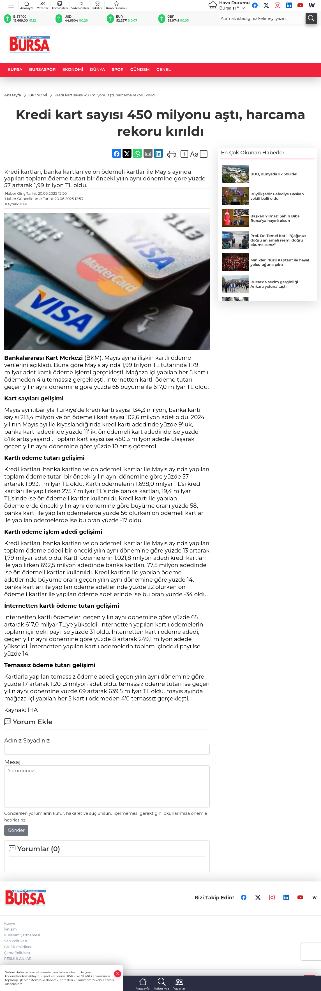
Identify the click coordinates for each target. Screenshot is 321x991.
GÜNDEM (140, 69)
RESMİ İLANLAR (17, 959)
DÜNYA (97, 69)
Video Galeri (80, 5)
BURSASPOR (42, 69)
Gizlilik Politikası (18, 947)
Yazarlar (43, 5)
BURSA (15, 69)
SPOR (118, 69)
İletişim (10, 929)
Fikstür (98, 5)
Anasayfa (26, 5)
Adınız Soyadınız (27, 740)
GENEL (163, 69)
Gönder (16, 830)
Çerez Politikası (17, 953)
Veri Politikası (15, 941)
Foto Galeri (60, 5)
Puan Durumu (116, 5)
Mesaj (12, 762)
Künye (9, 923)
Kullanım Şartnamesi (22, 935)
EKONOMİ (72, 69)
